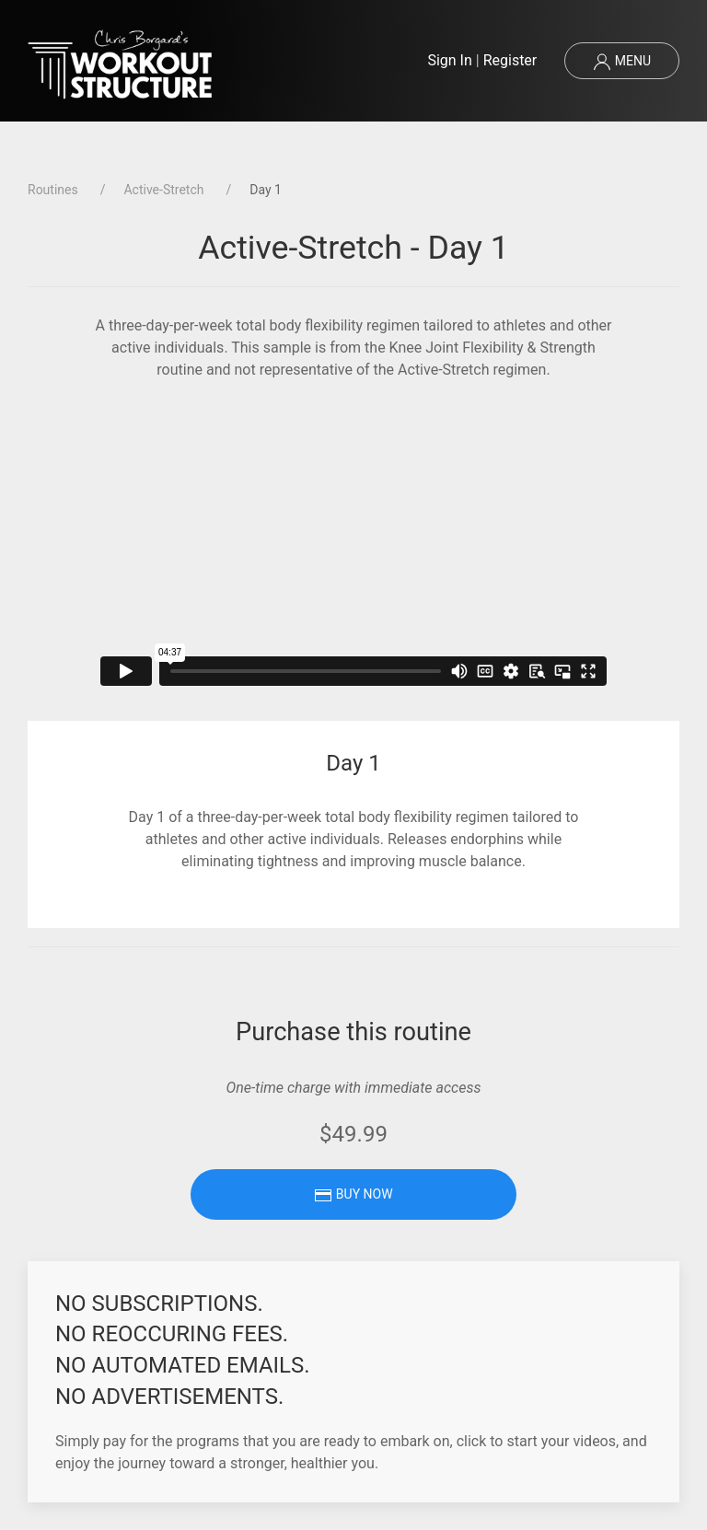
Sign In (449, 60)
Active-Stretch (163, 189)
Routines (53, 189)
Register (510, 60)
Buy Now (353, 1195)
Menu (622, 61)
